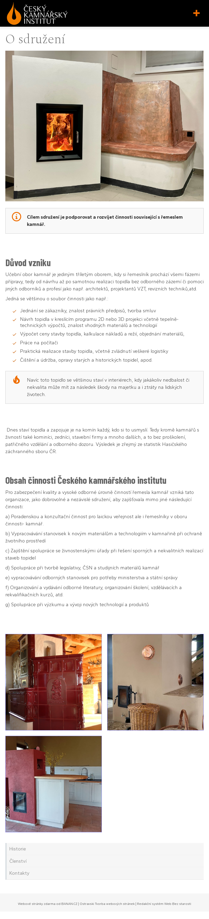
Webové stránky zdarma (36, 904)
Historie (17, 849)
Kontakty (19, 873)
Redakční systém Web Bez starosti (164, 904)
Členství (18, 861)
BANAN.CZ (69, 904)
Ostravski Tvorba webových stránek (107, 904)
